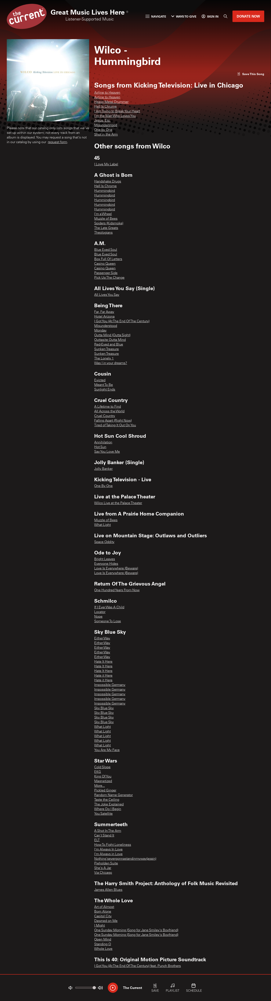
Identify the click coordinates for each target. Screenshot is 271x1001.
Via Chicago (103, 873)
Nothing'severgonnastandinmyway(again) (125, 859)
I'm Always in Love (108, 854)
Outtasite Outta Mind (110, 340)
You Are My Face (107, 750)
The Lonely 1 (104, 358)
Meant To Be (103, 385)
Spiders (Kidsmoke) (108, 223)
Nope (98, 616)
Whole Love (103, 949)
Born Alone (102, 911)
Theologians (103, 232)
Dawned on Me (106, 921)
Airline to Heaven (107, 93)
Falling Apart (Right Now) (113, 420)
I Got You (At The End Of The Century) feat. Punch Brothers (137, 966)
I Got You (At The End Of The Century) (121, 321)
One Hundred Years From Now (117, 590)
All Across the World (109, 411)
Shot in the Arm (106, 134)
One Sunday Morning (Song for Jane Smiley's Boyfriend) (136, 930)
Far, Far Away (104, 312)
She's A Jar (102, 868)
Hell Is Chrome (105, 106)
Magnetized (103, 781)
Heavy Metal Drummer (111, 102)
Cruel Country (104, 416)
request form (57, 142)
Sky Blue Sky (104, 708)
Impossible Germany (109, 685)
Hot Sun (100, 447)
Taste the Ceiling (106, 800)
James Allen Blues (108, 890)
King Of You (102, 776)
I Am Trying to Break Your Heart (117, 111)
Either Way (102, 638)
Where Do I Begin (107, 809)
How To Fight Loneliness (112, 845)
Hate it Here (103, 675)
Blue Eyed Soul (105, 250)
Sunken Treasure (106, 349)
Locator (99, 612)
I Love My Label (106, 164)
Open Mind (102, 939)
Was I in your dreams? (110, 363)
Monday (100, 330)
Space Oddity (104, 542)
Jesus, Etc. (102, 120)
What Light (102, 525)
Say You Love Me (107, 452)
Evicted (99, 380)
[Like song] (250, 74)
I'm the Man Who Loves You (115, 116)
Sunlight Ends (104, 389)
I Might (99, 925)
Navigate (155, 16)
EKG (97, 772)
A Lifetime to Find (107, 407)
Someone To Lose (107, 621)
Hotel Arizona (104, 316)
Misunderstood (105, 125)
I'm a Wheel (103, 214)
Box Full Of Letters (108, 259)
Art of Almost (104, 907)
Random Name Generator (113, 795)
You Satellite (103, 814)
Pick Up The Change (109, 278)
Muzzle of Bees (106, 219)
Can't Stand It (104, 835)
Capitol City (103, 916)
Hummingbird (104, 191)
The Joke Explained (109, 804)
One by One (103, 130)
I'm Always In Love (108, 849)
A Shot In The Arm (107, 831)
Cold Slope (102, 767)
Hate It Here (103, 662)
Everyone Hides (106, 564)
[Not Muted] (70, 988)
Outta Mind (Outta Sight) (112, 335)
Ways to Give (183, 16)
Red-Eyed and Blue (108, 344)
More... (99, 786)
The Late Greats (106, 228)
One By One (103, 486)
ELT (97, 840)
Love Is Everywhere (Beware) (116, 568)
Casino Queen (105, 264)
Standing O (102, 944)
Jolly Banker (103, 469)
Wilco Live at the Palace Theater (118, 503)
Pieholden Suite (106, 863)
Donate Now (248, 16)
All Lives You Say (106, 295)
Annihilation (103, 442)
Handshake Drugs (107, 181)
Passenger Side (106, 273)
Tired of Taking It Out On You (115, 425)
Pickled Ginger (105, 790)
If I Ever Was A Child (109, 607)
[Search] (225, 16)
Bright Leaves (104, 559)
